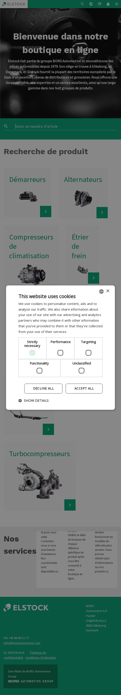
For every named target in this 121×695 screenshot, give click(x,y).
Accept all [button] (84, 388)
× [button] (107, 291)
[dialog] (60, 347)
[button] (33, 400)
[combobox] (101, 291)
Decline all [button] (43, 388)
